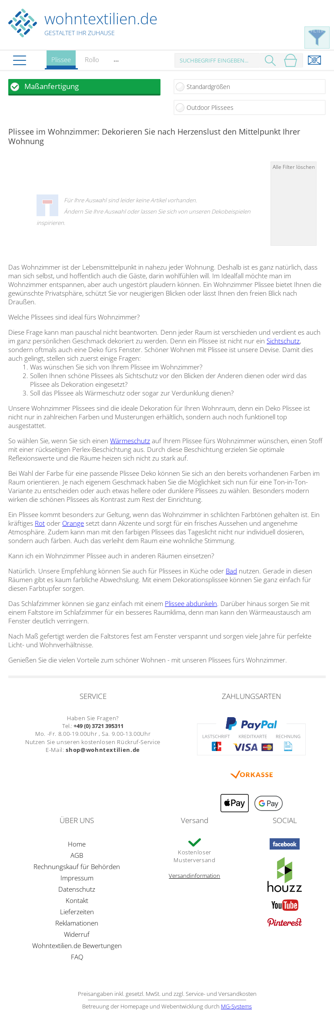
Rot (40, 523)
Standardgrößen (208, 86)
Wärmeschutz (130, 440)
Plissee (61, 62)
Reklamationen (76, 923)
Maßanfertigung (51, 86)
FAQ (77, 956)
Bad (231, 571)
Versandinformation (194, 876)
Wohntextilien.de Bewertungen (77, 945)
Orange (73, 523)
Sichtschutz (283, 340)
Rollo (92, 59)
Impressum (77, 877)
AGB (76, 855)
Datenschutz (76, 889)
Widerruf (77, 934)
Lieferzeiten (77, 911)
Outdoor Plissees (210, 107)
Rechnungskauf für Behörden (76, 866)
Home (77, 844)
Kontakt (77, 900)
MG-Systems (236, 1006)
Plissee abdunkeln (191, 603)
